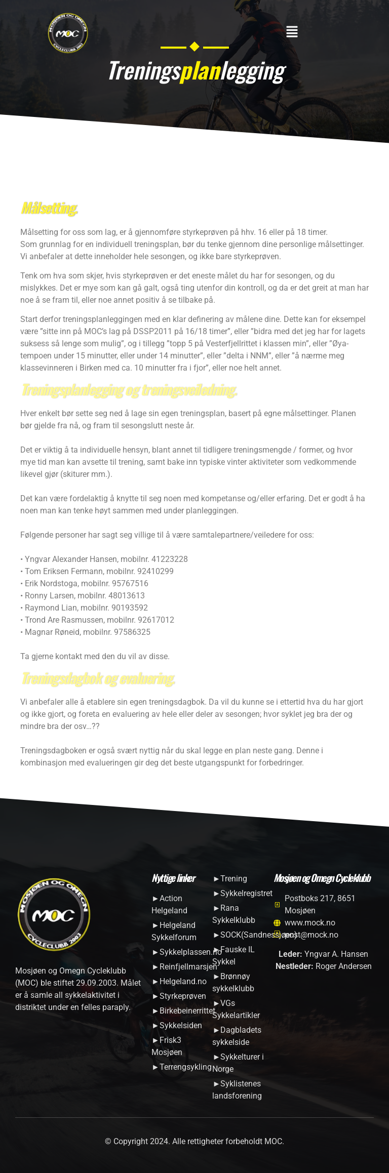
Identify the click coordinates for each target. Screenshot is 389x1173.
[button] (292, 32)
